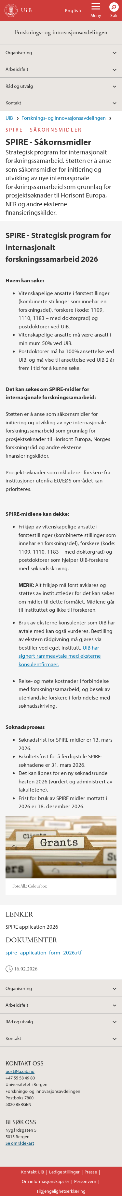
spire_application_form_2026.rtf (44, 952)
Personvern (85, 1181)
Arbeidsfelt (17, 69)
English (73, 10)
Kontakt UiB (32, 1172)
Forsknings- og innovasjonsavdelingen (61, 32)
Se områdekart (20, 1143)
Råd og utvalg (19, 86)
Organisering (19, 52)
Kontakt (13, 102)
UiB (9, 118)
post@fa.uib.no (20, 1071)
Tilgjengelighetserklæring (61, 1191)
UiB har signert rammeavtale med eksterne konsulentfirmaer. (60, 656)
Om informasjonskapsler (45, 1181)
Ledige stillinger (64, 1172)
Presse (91, 1172)
